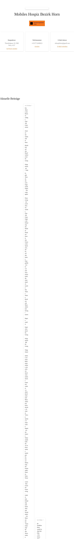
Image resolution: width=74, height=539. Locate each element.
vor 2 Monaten (5, 181)
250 (27, 253)
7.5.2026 (17, 176)
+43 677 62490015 (6, 437)
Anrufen (14, 33)
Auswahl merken (6, 356)
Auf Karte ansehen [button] (6, 26)
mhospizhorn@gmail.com (8, 435)
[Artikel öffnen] (37, 304)
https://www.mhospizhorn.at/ (9, 230)
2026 (24, 241)
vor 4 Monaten (5, 233)
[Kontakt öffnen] (37, 429)
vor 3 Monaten (5, 196)
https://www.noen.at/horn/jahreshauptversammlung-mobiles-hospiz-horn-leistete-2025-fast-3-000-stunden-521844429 (35, 51)
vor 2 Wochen (5, 47)
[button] (37, 2)
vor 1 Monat (4, 143)
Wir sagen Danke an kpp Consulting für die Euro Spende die (20, 253)
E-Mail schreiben (21, 40)
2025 (40, 253)
